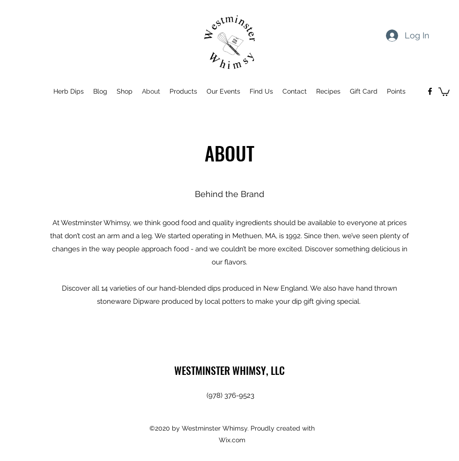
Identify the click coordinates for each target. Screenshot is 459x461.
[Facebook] (430, 91)
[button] (444, 91)
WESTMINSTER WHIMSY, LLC (229, 370)
